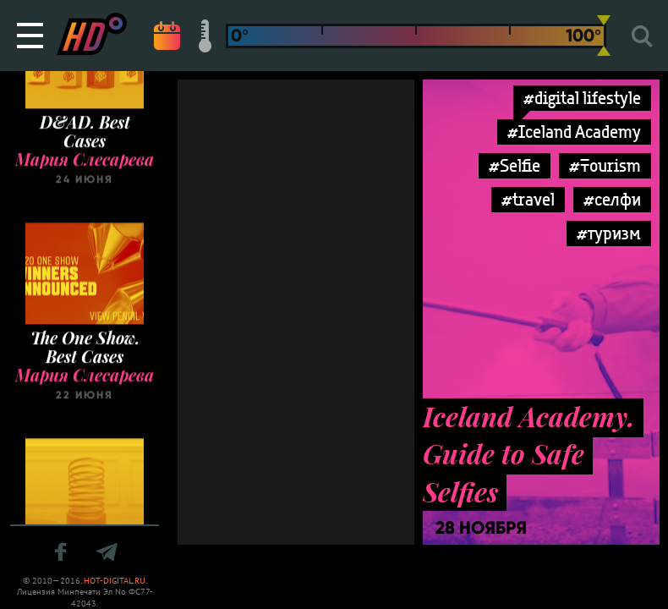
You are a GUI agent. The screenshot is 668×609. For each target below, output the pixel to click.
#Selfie (514, 165)
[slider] (603, 35)
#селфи (612, 199)
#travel (528, 199)
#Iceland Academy (574, 131)
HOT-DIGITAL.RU (114, 580)
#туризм (609, 233)
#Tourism (605, 165)
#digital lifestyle (582, 97)
